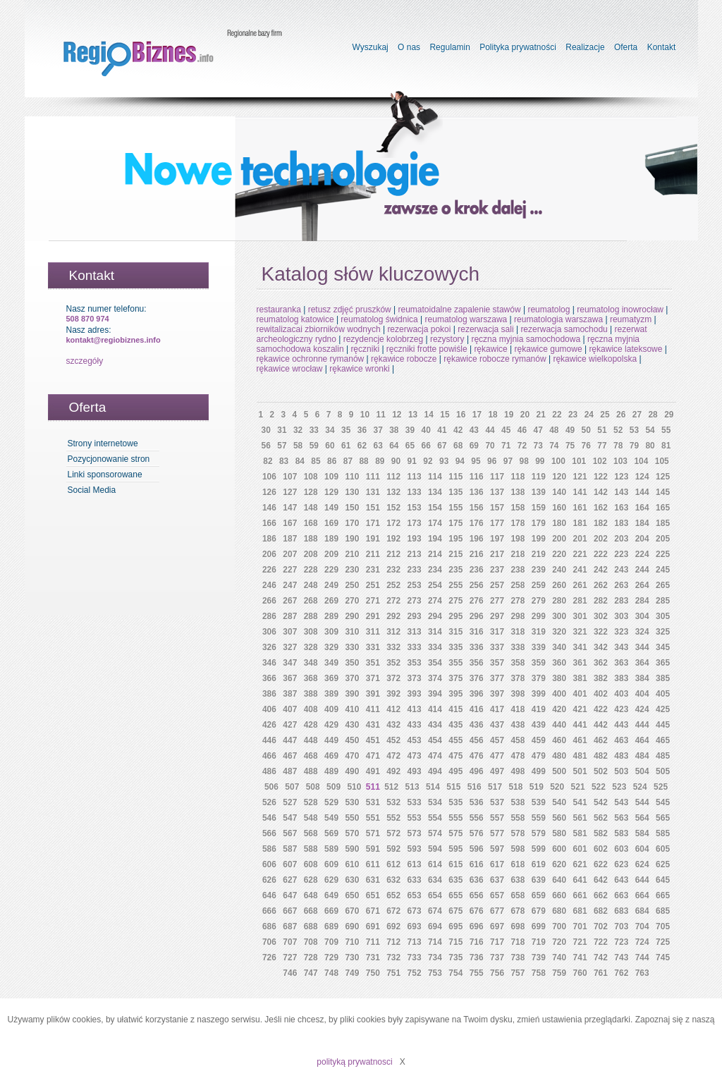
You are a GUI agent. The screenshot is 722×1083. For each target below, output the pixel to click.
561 (580, 818)
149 (331, 508)
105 (662, 461)
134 (435, 492)
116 (477, 477)
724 (642, 942)
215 (455, 554)
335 (455, 647)
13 (412, 415)
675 (455, 911)
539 (539, 802)
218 (517, 554)
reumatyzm (630, 319)
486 (269, 771)
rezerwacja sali (485, 329)
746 (290, 973)
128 (311, 492)
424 (642, 709)
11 (380, 415)
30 (266, 430)
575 (455, 833)
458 (517, 740)
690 (352, 926)
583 (621, 833)
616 (477, 864)
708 (311, 942)
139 (539, 492)
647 (290, 895)
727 (290, 957)
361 (580, 663)
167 (290, 523)
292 (393, 616)
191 (373, 539)
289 (331, 616)
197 (497, 539)
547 (290, 818)
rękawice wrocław (290, 369)
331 (373, 647)
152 (393, 508)
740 (559, 957)
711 (373, 942)
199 (539, 539)
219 (539, 554)
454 (435, 740)
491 (373, 771)
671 (373, 911)
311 (373, 632)
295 (455, 616)
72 (522, 446)
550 (352, 818)
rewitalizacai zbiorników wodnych (319, 329)
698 (517, 926)
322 (601, 632)
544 (642, 802)
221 (580, 554)
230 (352, 570)
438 (517, 725)
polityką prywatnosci (354, 1062)
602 (601, 849)
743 (621, 957)
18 (492, 415)
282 (601, 601)
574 (435, 833)
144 (642, 492)
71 (505, 446)
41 (441, 430)
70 (489, 446)
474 (435, 756)
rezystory (447, 339)
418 (517, 709)
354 (435, 663)
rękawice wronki (359, 369)
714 (435, 942)
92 (427, 461)
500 (559, 771)
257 (497, 585)
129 (331, 492)
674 (435, 911)
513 (412, 787)
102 (600, 461)
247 (290, 585)
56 (266, 446)
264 (642, 585)
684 (642, 911)
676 (477, 911)
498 (517, 771)
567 (290, 833)
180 (559, 523)
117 (497, 477)
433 (415, 725)
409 (331, 709)
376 (477, 678)
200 (559, 539)
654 (435, 895)
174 (435, 523)
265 (663, 585)
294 (435, 616)
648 (311, 895)
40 (426, 430)
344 (642, 647)
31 (281, 430)
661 (580, 895)
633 (415, 880)
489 (331, 771)
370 (352, 678)
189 (331, 539)
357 (497, 663)
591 (373, 849)
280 (559, 601)
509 (333, 787)
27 (637, 415)
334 (435, 647)
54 (649, 430)
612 (393, 864)
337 (497, 647)
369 (331, 678)
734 (435, 957)
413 (415, 709)
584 (642, 833)
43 (474, 430)
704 (642, 926)
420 (559, 709)
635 (455, 880)
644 (642, 880)
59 (314, 446)
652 (393, 895)
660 (559, 895)
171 (373, 523)
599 (539, 849)
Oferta (625, 47)
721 (580, 942)
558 (517, 818)
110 (352, 477)
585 (663, 833)
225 (663, 554)
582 (601, 833)
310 (352, 632)
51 (601, 430)
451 (373, 740)
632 (393, 880)
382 (601, 678)
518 (515, 787)
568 (311, 833)
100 (558, 461)
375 (455, 678)
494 (435, 771)
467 (290, 756)
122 (601, 477)
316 (477, 632)
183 (621, 523)
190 (352, 539)
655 (455, 895)
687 (290, 926)
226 (269, 570)
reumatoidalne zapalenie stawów (459, 309)
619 (539, 864)
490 (352, 771)
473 (415, 756)
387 (290, 694)
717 (497, 942)
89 (379, 461)
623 (621, 864)
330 (352, 647)
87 (348, 461)
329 (331, 647)
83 (283, 461)
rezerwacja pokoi (419, 329)
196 (477, 539)
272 (393, 601)
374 (435, 678)
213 (415, 554)
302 (601, 616)
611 (373, 864)
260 (559, 585)
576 (477, 833)
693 (415, 926)
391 (373, 694)
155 (455, 508)
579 (539, 833)
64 (393, 446)
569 (331, 833)
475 (455, 756)
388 (311, 694)
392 (393, 694)
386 (269, 694)
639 (539, 880)
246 (269, 585)
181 (580, 523)
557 (497, 818)
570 (352, 833)
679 (539, 911)
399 (539, 694)
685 (663, 911)
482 (601, 756)
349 (331, 663)
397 (497, 694)
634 (435, 880)
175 (455, 523)
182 (601, 523)
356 (477, 663)
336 (477, 647)
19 (508, 415)
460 (559, 740)
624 (642, 864)
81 (666, 446)
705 (663, 926)
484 (642, 756)
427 (290, 725)
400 (559, 694)
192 (393, 539)
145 (663, 492)
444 (642, 725)
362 (601, 663)
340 (559, 647)
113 (415, 477)
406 (269, 709)
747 (311, 973)
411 (373, 709)
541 (580, 802)
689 (331, 926)
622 (601, 864)
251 (373, 585)
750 (373, 973)
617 (497, 864)
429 (331, 725)
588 (311, 849)
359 (539, 663)
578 (517, 833)
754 (455, 973)
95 (475, 461)
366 (269, 678)
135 (455, 492)
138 (517, 492)
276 (477, 601)
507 (292, 787)
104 (641, 461)
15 (444, 415)
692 (393, 926)
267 (290, 601)
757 (517, 973)
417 (497, 709)
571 (373, 833)
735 (455, 957)
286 (269, 616)
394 (435, 694)
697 (497, 926)
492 (393, 771)
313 (415, 632)
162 (601, 508)
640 (559, 880)
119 (539, 477)
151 (373, 508)
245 (663, 570)
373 (415, 678)
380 (559, 678)
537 (497, 802)
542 (601, 802)
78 (618, 446)
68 (458, 446)
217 (497, 554)
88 (363, 461)
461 (580, 740)
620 (559, 864)
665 (663, 895)
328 (311, 647)
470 (352, 756)
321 (580, 632)
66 (426, 446)
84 (300, 461)
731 (373, 957)
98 (523, 461)
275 (455, 601)
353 (415, 663)
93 (443, 461)
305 (663, 616)
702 (601, 926)
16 (460, 415)
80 (649, 446)
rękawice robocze (403, 359)
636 (477, 880)
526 (269, 802)
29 (668, 415)
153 (415, 508)
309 (331, 632)
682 (601, 911)
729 (331, 957)
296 (477, 616)
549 (331, 818)
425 (663, 709)
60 (329, 446)
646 (269, 895)
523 (619, 787)
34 (329, 430)
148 (311, 508)
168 (311, 523)
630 (352, 880)
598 (517, 849)
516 (474, 787)
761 (601, 973)
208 (311, 554)
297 (497, 616)
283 (621, 601)
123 (621, 477)
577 (497, 833)
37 (377, 430)
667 (290, 911)
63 (377, 446)
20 (525, 415)
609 (331, 864)
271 (373, 601)
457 (497, 740)
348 (311, 663)
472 (393, 756)
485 (663, 756)
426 (269, 725)
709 (331, 942)
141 (580, 492)
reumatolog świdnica (379, 319)
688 (311, 926)
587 (290, 849)
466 (269, 756)
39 (410, 430)
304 (642, 616)
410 (352, 709)
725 (663, 942)
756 (497, 973)
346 (269, 663)
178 (517, 523)
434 (435, 725)
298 (517, 616)
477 (497, 756)
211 (373, 554)
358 (517, 663)
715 (455, 942)
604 (642, 849)
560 (559, 818)
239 (539, 570)
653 (415, 895)
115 (455, 477)
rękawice (490, 349)
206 (269, 554)
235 (455, 570)
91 (412, 461)
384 (642, 678)
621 (580, 864)
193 (415, 539)
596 (477, 849)
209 (331, 554)
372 (393, 678)
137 (497, 492)
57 (281, 446)
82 (267, 461)
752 (415, 973)
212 (393, 554)
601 (580, 849)
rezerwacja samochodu (563, 329)
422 (601, 709)
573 (415, 833)
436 (477, 725)
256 (477, 585)
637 (497, 880)
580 (559, 833)
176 (477, 523)
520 (557, 787)
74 (553, 446)
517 (495, 787)
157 (497, 508)
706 (269, 942)
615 (455, 864)
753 (435, 973)
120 (559, 477)
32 (297, 430)
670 (352, 911)
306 (269, 632)
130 (352, 492)
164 (642, 508)
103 (620, 461)
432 (393, 725)
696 (477, 926)
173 (415, 523)
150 (352, 508)
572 (393, 833)
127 (290, 492)
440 (559, 725)
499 (539, 771)
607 (290, 864)
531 (373, 802)
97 (508, 461)
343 (621, 647)
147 (290, 508)
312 (393, 632)
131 (373, 492)
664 (642, 895)
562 (601, 818)
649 (331, 895)
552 (393, 818)
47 (537, 430)
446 (269, 740)
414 (435, 709)
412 (393, 709)
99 (539, 461)
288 (311, 616)
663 (621, 895)
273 (415, 601)
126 (269, 492)
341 (580, 647)
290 (352, 616)
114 (435, 477)
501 (580, 771)
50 (586, 430)
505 (663, 771)
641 (580, 880)
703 (621, 926)
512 (391, 787)
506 (271, 787)
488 (311, 771)
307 (290, 632)
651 (373, 895)
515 (453, 787)
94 (460, 461)
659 (539, 895)
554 (435, 818)
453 (415, 740)
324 (642, 632)
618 (517, 864)
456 (477, 740)
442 (601, 725)
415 (455, 709)
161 (580, 508)
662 (601, 895)
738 (517, 957)
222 (601, 554)
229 (331, 570)
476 (477, 756)
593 (415, 849)
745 (663, 957)
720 (559, 942)
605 (663, 849)
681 (580, 911)
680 (559, 911)
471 (373, 756)
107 (290, 477)
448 (311, 740)
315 (455, 632)
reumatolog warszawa (466, 319)
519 (537, 787)
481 (580, 756)
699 (539, 926)
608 (311, 864)
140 (559, 492)
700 (559, 926)
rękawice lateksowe (625, 349)
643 (621, 880)
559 (539, 818)
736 (477, 957)
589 (331, 849)
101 (579, 461)
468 (311, 756)
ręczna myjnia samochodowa (525, 339)
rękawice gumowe (548, 349)
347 (290, 663)
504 (642, 771)
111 (373, 477)
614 (435, 864)
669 (331, 911)
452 (393, 740)
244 (642, 570)
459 (539, 740)
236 (477, 570)
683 (621, 911)
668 (311, 911)
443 (621, 725)
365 (663, 663)
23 (572, 415)
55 (666, 430)
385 (663, 678)
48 (553, 430)
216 (477, 554)
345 (663, 647)
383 (621, 678)
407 (290, 709)
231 (373, 570)
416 (477, 709)
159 (539, 508)
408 (311, 709)
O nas (409, 47)
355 (455, 663)
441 (580, 725)
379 (539, 678)
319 (539, 632)
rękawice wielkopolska (595, 359)
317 (497, 632)
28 (652, 415)
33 (314, 430)
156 (477, 508)
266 (269, 601)
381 (580, 678)
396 (477, 694)
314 (435, 632)
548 (311, 818)
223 (621, 554)
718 (517, 942)
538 (517, 802)
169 (331, 523)
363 (621, 663)
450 (352, 740)
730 (352, 957)
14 (429, 415)
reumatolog (548, 309)
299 (539, 616)
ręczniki (364, 349)
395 (455, 694)
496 (477, 771)
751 (393, 973)
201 (580, 539)
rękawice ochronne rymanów (311, 359)
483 (621, 756)
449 (331, 740)
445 (663, 725)
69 (474, 446)
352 (393, 663)
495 (455, 771)
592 (393, 849)
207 (290, 554)
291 (373, 616)
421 (580, 709)
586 (269, 849)
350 (352, 663)
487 (290, 771)
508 (313, 787)
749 (352, 973)
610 (352, 864)
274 (435, 601)
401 (580, 694)
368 (311, 678)
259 (539, 585)
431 (373, 725)
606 (269, 864)
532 (393, 802)
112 (393, 477)
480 (559, 756)
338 (517, 647)
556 (477, 818)
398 (517, 694)
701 (580, 926)
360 (559, 663)
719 (539, 942)
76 (586, 446)
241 (580, 570)
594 (435, 849)
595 (455, 849)
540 (559, 802)
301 (580, 616)
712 (393, 942)
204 (642, 539)
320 (559, 632)
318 (517, 632)
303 (621, 616)
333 (415, 647)
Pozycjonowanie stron (109, 459)
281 (580, 601)
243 (621, 570)
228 (311, 570)
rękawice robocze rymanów (494, 359)
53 (634, 430)
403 (621, 694)
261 (580, 585)
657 (497, 895)
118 (517, 477)
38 (393, 430)
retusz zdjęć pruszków (349, 309)
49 (570, 430)
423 (621, 709)
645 (663, 880)
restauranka (279, 309)
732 (393, 957)
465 (663, 740)
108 (311, 477)
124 (642, 477)
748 (331, 973)
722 (601, 942)
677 (497, 911)
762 (621, 973)
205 (663, 539)
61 (345, 446)
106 (269, 477)
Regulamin (449, 47)
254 (435, 585)
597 (497, 849)
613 (415, 864)
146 (269, 508)
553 (415, 818)
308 (311, 632)
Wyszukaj (370, 47)
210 (352, 554)
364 (642, 663)
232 (393, 570)
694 (435, 926)
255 (455, 585)
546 (269, 818)
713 (415, 942)
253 (415, 585)
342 (601, 647)
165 (663, 508)
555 (455, 818)
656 (477, 895)
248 (311, 585)
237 (497, 570)
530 (352, 802)
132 (393, 492)
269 (331, 601)
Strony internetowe (103, 443)
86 (331, 461)
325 (663, 632)
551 (373, 818)
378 (517, 678)
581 (580, 833)
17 (477, 415)
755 (477, 973)
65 (410, 446)
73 (537, 446)
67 (441, 446)
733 (415, 957)
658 (517, 895)
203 (621, 539)
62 (362, 446)
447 (290, 740)
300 (559, 616)
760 (580, 973)
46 (522, 430)
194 (435, 539)
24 (589, 415)
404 (642, 694)
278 (517, 601)
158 (517, 508)
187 (290, 539)
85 (315, 461)
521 (578, 787)
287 (290, 616)
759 (559, 973)
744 (642, 957)
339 (539, 647)
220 (559, 554)
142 (601, 492)
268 (311, 601)
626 (269, 880)
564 (642, 818)
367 (290, 678)
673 (415, 911)
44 (489, 430)
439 (539, 725)
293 (415, 616)
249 (331, 585)
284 (642, 601)
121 (580, 477)
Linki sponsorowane (105, 474)
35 (345, 430)
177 (497, 523)
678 (517, 911)
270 (352, 601)
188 (311, 539)
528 (311, 802)
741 (580, 957)
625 (663, 864)
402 (601, 694)
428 (311, 725)
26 (620, 415)
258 (517, 585)
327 (290, 647)
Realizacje (584, 47)
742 (601, 957)
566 (269, 833)
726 (269, 957)
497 (497, 771)
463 (621, 740)
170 (352, 523)
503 (621, 771)
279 (539, 601)
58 (297, 446)
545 (663, 802)
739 (539, 957)
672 (393, 911)
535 (455, 802)
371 (373, 678)
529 (331, 802)
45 (505, 430)
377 (497, 678)
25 (604, 415)
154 (435, 508)
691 (373, 926)
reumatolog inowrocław (620, 309)
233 (415, 570)
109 (331, 477)
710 (352, 942)
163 (621, 508)
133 (415, 492)
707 (290, 942)
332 (393, 647)
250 (352, 585)
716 (477, 942)
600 (559, 849)
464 (642, 740)
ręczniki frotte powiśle (426, 349)
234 (435, 570)
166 (269, 523)
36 (362, 430)
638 (517, 880)
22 (556, 415)
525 (661, 787)
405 (663, 694)
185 (663, 523)
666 (269, 911)
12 (396, 415)
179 (539, 523)
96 (491, 461)
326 (269, 647)
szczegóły (85, 361)
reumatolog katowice (295, 319)
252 (393, 585)
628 (311, 880)
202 (601, 539)
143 (621, 492)
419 (539, 709)
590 (352, 849)
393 (415, 694)
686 (269, 926)
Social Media (92, 490)
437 (497, 725)
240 (559, 570)
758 (539, 973)
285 (663, 601)
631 (373, 880)
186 (269, 539)
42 (458, 430)
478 (517, 756)
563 (621, 818)
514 (433, 787)
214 (435, 554)
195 (455, 539)
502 (601, 771)
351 (373, 663)
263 (621, 585)
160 (559, 508)
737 (497, 957)
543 (621, 802)
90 (395, 461)
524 (640, 787)
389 (331, 694)
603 (621, 849)
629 (331, 880)
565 (663, 818)
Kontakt (661, 47)
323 (621, 632)
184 (642, 523)
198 (517, 539)
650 (352, 895)
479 (539, 756)
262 (601, 585)
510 (354, 787)
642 (601, 880)
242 (601, 570)
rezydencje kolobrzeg (383, 339)
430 (352, 725)
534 (435, 802)
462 (601, 740)
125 (663, 477)
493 (415, 771)
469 (331, 756)
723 (621, 942)
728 (311, 957)
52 (618, 430)
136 (477, 492)
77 (601, 446)
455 (455, 740)
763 (642, 973)
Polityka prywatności (517, 47)
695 (455, 926)
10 (364, 415)
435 (455, 725)
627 (290, 880)
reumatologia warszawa (558, 319)
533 (415, 802)
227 (290, 570)
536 (477, 802)
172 (393, 523)
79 (634, 446)
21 (541, 415)
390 (352, 694)
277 (497, 601)
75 (570, 446)
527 (290, 802)
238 (517, 570)
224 (642, 554)
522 (599, 787)
